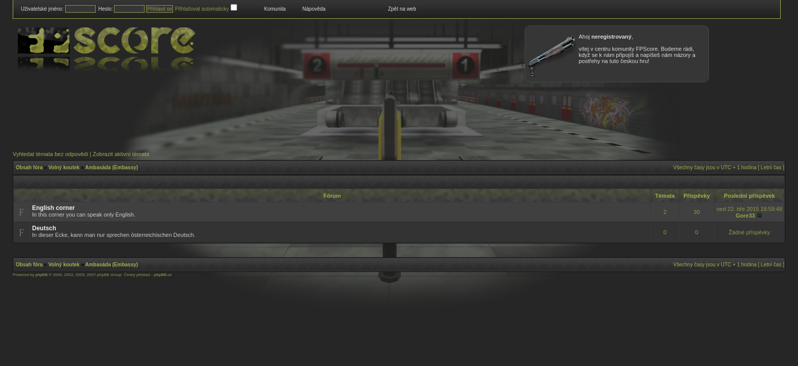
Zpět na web (402, 9)
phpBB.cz (163, 274)
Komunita (275, 9)
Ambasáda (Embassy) (111, 167)
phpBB (41, 274)
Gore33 (745, 215)
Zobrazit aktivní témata (121, 154)
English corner (53, 207)
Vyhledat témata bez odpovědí (50, 154)
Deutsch (44, 228)
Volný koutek (64, 167)
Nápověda (314, 9)
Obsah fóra (29, 167)
